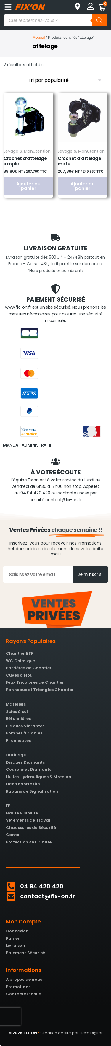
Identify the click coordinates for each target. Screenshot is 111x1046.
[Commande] (65, 80)
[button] (8, 7)
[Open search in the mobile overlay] (55, 20)
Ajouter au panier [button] (28, 186)
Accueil (39, 37)
